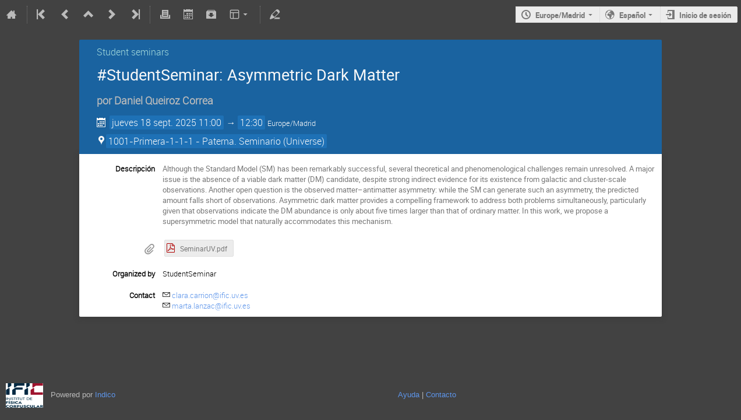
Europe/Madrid (560, 15)
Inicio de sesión (705, 15)
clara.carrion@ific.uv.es (210, 295)
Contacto (441, 395)
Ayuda (408, 395)
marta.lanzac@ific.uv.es (211, 305)
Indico (105, 395)
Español (632, 15)
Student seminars (133, 52)
